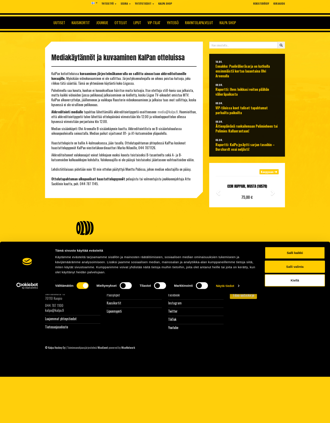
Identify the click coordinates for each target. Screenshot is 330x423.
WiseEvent (102, 347)
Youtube (173, 327)
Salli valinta (295, 395)
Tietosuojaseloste (56, 326)
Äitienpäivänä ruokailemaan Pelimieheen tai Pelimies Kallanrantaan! (247, 129)
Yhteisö (173, 22)
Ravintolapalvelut (199, 22)
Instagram (175, 302)
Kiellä (295, 409)
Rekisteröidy (261, 3)
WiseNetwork (128, 347)
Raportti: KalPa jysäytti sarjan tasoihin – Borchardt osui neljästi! (245, 147)
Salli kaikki (295, 381)
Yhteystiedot (144, 3)
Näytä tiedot (225, 414)
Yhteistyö (109, 3)
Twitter (173, 311)
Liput (137, 22)
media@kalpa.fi (168, 111)
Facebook (174, 294)
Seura (126, 3)
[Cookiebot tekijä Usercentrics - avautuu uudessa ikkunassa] (27, 415)
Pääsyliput (113, 294)
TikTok (172, 319)
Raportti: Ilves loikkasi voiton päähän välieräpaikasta (242, 92)
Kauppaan (269, 171)
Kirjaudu (279, 3)
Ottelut (120, 22)
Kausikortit (81, 22)
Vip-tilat (154, 22)
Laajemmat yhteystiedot (61, 318)
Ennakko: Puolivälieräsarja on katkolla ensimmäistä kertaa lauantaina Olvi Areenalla (243, 71)
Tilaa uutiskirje (243, 295)
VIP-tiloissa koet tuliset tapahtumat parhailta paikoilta (242, 110)
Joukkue (102, 22)
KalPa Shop (165, 3)
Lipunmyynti (114, 311)
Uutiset (59, 22)
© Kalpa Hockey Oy (55, 347)
